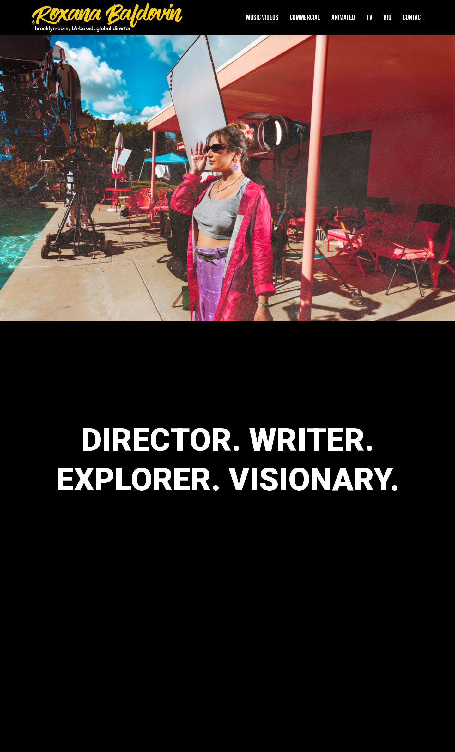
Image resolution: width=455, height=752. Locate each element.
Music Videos (262, 17)
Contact (413, 17)
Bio (387, 17)
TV (369, 17)
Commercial (305, 17)
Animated (343, 17)
